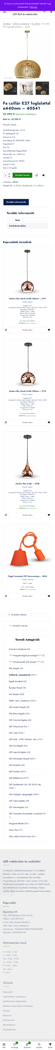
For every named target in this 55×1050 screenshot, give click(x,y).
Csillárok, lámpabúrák (21, 24)
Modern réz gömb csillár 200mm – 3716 (27, 391)
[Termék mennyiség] (6, 175)
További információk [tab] (16, 202)
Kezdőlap (6, 24)
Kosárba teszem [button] (27, 330)
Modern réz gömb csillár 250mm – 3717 (27, 299)
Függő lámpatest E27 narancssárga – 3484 (27, 576)
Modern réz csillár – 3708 (28, 484)
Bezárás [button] (34, 7)
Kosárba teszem (22, 175)
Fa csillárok (36, 24)
